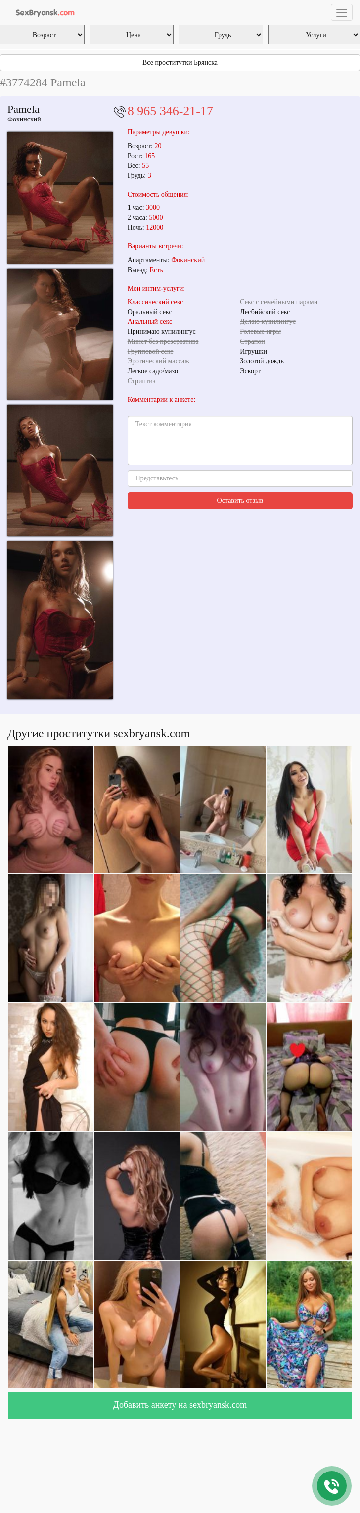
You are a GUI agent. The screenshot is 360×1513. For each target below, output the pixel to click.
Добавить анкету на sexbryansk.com (180, 1405)
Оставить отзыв (240, 500)
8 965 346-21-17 (170, 111)
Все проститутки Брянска (180, 62)
